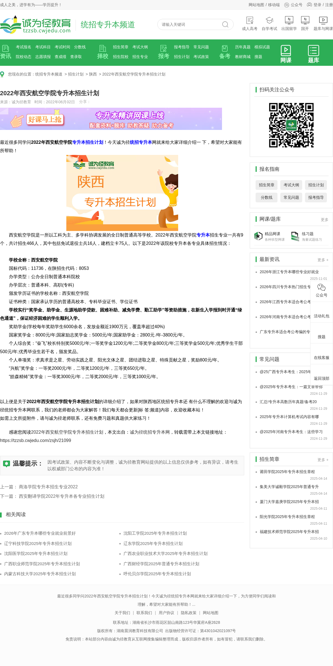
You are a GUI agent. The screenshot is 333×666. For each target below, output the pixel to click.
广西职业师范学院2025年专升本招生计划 (42, 563)
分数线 (80, 47)
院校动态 (23, 56)
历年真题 (243, 47)
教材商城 (243, 56)
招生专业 (140, 56)
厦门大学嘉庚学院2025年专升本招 (289, 501)
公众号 (293, 4)
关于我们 (122, 612)
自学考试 (269, 23)
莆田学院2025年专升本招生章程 (287, 471)
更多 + (323, 260)
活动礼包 (321, 311)
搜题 (258, 56)
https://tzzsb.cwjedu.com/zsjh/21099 (35, 440)
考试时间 (62, 47)
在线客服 (321, 353)
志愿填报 (43, 56)
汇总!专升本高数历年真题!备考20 (288, 401)
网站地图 (256, 4)
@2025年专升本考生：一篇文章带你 (291, 386)
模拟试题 (262, 47)
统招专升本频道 (48, 74)
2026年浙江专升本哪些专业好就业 (289, 272)
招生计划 (182, 56)
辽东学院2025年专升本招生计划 (153, 543)
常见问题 (201, 47)
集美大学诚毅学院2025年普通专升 (289, 486)
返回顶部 (321, 373)
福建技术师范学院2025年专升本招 (289, 531)
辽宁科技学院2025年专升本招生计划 (38, 543)
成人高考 (250, 23)
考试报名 (23, 47)
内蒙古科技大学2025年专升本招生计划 (40, 573)
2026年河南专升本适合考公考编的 (289, 317)
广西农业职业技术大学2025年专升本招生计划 (165, 553)
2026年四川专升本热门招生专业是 (289, 287)
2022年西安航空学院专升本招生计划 (133, 74)
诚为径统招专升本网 (150, 432)
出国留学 (289, 23)
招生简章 (120, 47)
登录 (317, 4)
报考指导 (182, 47)
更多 (325, 219)
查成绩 (60, 56)
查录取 (76, 56)
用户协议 (166, 612)
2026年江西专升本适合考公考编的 (289, 302)
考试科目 (43, 47)
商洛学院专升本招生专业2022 (48, 486)
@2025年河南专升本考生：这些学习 (291, 431)
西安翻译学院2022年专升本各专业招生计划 (61, 496)
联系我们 (144, 612)
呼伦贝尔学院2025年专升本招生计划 (157, 573)
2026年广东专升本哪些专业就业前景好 (40, 533)
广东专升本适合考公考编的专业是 (289, 332)
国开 (305, 23)
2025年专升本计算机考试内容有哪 (289, 416)
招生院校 (120, 56)
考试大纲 (140, 47)
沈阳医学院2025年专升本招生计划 (35, 553)
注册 (329, 4)
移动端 (274, 4)
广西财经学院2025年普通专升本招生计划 (161, 563)
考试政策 (201, 56)
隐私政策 (188, 612)
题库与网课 (323, 23)
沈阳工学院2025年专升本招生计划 (155, 533)
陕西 (93, 74)
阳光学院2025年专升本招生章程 (287, 516)
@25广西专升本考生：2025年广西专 (291, 372)
